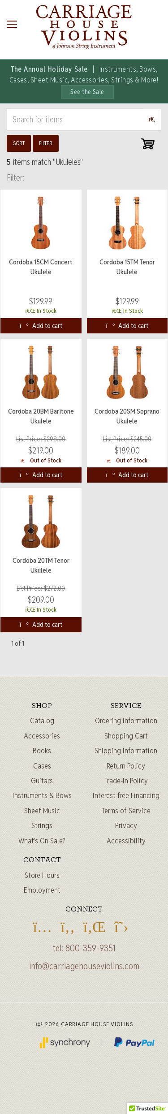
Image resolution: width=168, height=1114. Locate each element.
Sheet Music (42, 811)
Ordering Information (126, 720)
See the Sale (87, 92)
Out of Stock (41, 460)
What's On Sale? (41, 841)
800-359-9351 (90, 948)
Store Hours (42, 875)
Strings (41, 825)
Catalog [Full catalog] (42, 720)
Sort (19, 143)
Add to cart (41, 326)
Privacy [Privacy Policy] (126, 825)
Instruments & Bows (42, 795)
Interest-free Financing (126, 795)
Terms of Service (126, 811)
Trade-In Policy (126, 781)
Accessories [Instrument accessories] (42, 736)
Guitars (42, 781)
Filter (45, 143)
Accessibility (126, 841)
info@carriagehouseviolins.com (84, 966)
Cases (42, 766)
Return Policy (126, 766)
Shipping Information (126, 751)
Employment (42, 890)
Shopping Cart (126, 736)
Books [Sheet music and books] (42, 751)
